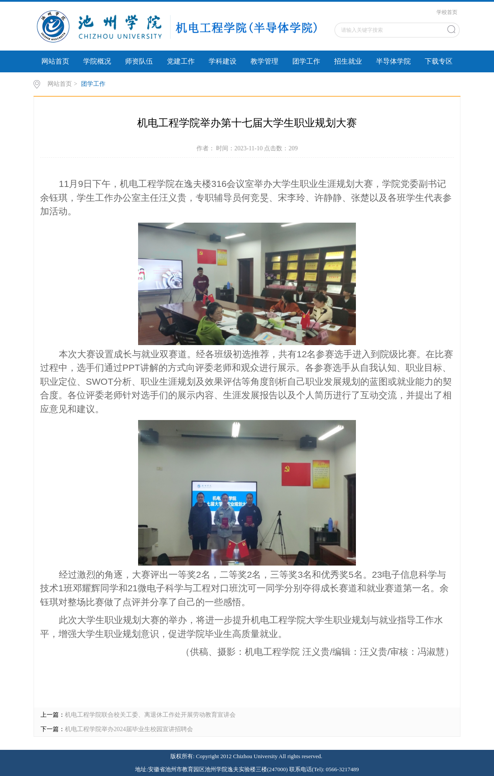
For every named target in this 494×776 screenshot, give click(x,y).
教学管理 (264, 61)
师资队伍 (139, 61)
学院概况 (97, 61)
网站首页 (55, 61)
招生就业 (348, 61)
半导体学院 (393, 61)
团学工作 (306, 61)
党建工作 (181, 61)
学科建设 (223, 61)
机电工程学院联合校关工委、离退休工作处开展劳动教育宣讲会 (150, 715)
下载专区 (439, 61)
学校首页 (446, 12)
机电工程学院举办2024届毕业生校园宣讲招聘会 (129, 729)
